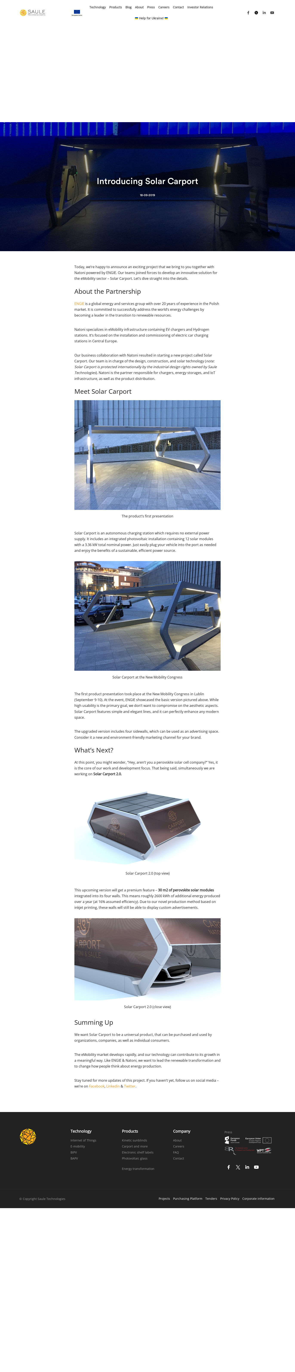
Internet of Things (83, 1044)
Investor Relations (200, 7)
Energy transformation (138, 1072)
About (139, 7)
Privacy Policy (229, 1102)
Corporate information (258, 1102)
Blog (128, 7)
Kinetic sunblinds (134, 1044)
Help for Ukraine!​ (151, 18)
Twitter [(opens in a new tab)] (129, 989)
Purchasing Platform (187, 1102)
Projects (164, 1102)
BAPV (74, 1062)
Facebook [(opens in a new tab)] (96, 989)
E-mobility (78, 1050)
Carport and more (135, 1050)
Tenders (211, 1102)
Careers (163, 7)
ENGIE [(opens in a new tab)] (79, 207)
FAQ (176, 1056)
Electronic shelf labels (138, 1056)
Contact (178, 7)
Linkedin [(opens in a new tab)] (113, 989)
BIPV (74, 1056)
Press (151, 7)
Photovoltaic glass (135, 1062)
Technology (97, 7)
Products (115, 7)
